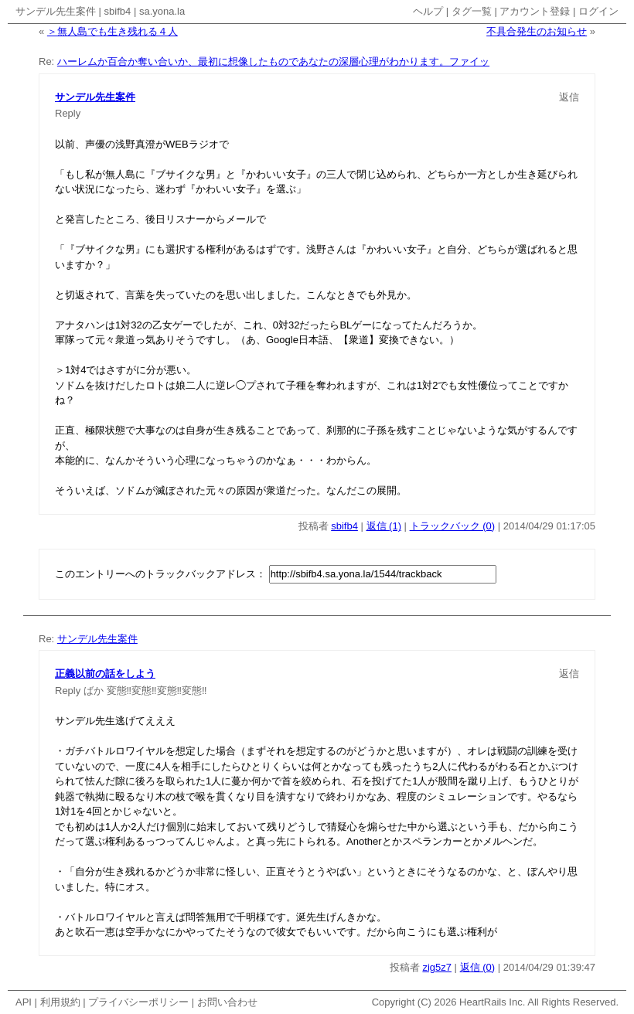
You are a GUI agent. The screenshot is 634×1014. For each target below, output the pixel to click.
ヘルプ (428, 11)
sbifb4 (117, 11)
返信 (569, 97)
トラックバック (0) (453, 526)
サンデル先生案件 (55, 11)
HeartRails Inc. (492, 1002)
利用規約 (60, 1002)
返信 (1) (384, 526)
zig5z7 (437, 967)
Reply (67, 113)
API (23, 1002)
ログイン (598, 11)
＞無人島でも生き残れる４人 (112, 31)
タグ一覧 (472, 11)
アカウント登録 (534, 11)
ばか (94, 690)
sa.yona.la (162, 11)
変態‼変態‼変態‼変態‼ (157, 690)
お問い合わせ (227, 1002)
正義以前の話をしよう (105, 673)
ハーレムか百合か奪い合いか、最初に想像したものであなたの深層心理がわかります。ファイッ (273, 61)
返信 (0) (478, 967)
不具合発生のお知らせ (536, 31)
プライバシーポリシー (138, 1002)
